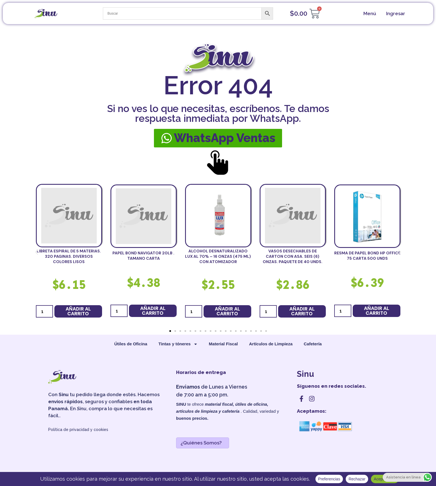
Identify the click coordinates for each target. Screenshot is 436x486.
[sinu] (46, 13)
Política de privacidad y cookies (78, 429)
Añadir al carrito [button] (78, 311)
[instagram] (311, 398)
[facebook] (301, 398)
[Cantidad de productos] (44, 311)
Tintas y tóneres (178, 344)
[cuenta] (395, 13)
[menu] (369, 13)
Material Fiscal (223, 343)
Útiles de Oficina (130, 343)
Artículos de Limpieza (270, 343)
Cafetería (313, 343)
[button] (36, 251)
